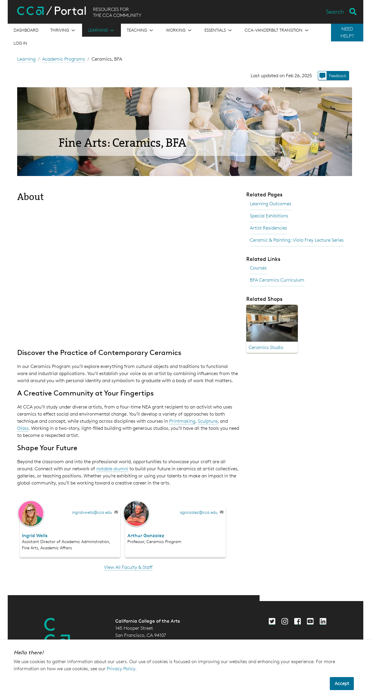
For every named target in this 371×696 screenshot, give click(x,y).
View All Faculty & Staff (128, 567)
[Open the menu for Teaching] (140, 30)
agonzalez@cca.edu (199, 512)
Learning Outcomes (270, 203)
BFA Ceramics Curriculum (277, 280)
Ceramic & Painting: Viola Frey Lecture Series (297, 240)
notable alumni (112, 468)
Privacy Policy (121, 668)
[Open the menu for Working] (179, 30)
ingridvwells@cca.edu (92, 512)
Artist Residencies (268, 228)
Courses (258, 268)
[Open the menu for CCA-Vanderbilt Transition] (277, 30)
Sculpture (208, 421)
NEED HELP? (347, 32)
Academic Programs (63, 59)
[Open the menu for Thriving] (63, 30)
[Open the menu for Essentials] (219, 30)
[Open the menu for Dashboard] (26, 30)
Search (335, 11)
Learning (26, 59)
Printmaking (182, 421)
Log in (20, 43)
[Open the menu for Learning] (101, 30)
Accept (342, 683)
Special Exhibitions (269, 216)
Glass (23, 428)
